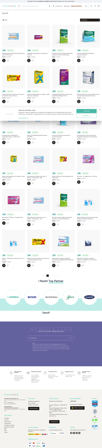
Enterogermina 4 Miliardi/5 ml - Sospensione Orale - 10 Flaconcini (11, 136)
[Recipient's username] (48, 338)
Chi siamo (6, 418)
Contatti (6, 420)
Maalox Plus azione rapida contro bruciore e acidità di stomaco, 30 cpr (38, 259)
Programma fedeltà (9, 427)
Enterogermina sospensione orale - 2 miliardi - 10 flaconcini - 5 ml (36, 218)
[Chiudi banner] (99, 2)
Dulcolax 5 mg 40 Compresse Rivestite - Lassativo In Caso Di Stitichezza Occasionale (62, 54)
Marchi (5, 432)
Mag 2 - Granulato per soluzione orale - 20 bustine (13, 259)
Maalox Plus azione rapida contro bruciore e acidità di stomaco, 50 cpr (13, 95)
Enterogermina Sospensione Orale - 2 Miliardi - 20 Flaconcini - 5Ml (37, 177)
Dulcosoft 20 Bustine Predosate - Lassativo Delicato (86, 54)
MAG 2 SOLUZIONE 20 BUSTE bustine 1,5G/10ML (37, 136)
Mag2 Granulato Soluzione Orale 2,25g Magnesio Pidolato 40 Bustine (87, 218)
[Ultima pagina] (59, 275)
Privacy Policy (56, 344)
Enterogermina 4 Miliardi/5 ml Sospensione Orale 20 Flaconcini (13, 54)
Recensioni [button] (52, 427)
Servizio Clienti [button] (53, 398)
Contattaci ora (54, 421)
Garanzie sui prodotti (33, 404)
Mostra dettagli (22, 10)
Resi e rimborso (32, 403)
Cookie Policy (7, 423)
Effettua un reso (34, 408)
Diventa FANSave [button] (75, 398)
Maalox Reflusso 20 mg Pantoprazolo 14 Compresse (62, 177)
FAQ (5, 430)
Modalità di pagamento (34, 401)
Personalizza (87, 8)
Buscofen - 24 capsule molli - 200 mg (87, 176)
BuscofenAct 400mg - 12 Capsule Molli (12, 217)
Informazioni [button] (8, 415)
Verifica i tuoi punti (78, 407)
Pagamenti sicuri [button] (33, 439)
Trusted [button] (94, 398)
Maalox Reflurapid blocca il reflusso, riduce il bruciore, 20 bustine (38, 95)
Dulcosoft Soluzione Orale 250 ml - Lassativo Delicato (61, 136)
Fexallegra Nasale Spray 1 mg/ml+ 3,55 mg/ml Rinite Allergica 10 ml (62, 95)
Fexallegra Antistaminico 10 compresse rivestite (37, 54)
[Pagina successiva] (56, 275)
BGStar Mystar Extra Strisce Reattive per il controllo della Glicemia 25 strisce (88, 95)
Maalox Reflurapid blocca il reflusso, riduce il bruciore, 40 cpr (13, 177)
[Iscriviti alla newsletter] (72, 338)
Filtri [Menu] (4, 20)
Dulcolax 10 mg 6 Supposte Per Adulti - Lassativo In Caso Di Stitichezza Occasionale (62, 218)
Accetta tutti (87, 3)
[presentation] (47, 356)
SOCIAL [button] (72, 427)
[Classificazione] (90, 20)
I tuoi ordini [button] (31, 398)
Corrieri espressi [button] (33, 427)
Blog (5, 428)
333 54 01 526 (63, 408)
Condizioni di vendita (9, 425)
